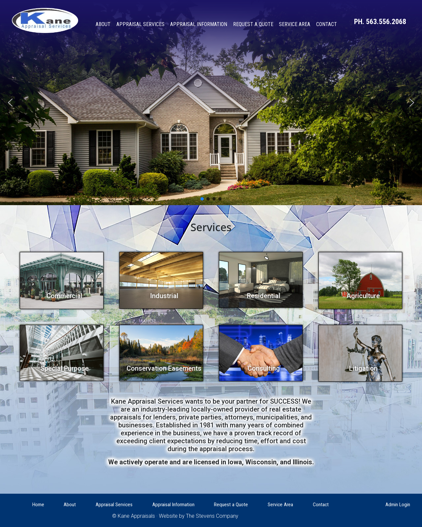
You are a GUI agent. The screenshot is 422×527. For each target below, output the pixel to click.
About (103, 24)
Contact (326, 24)
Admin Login (397, 505)
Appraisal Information (198, 24)
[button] (202, 199)
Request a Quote (253, 24)
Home (38, 505)
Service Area (294, 24)
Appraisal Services (140, 24)
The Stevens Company (212, 516)
